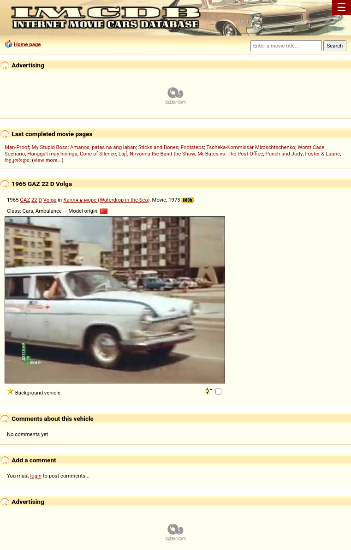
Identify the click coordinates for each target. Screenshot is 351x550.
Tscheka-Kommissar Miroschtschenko (250, 147)
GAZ (25, 200)
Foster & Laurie (322, 153)
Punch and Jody (284, 153)
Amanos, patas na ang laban (103, 147)
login (36, 475)
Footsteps (192, 147)
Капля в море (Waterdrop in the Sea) (106, 200)
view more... (48, 160)
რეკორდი (17, 160)
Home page (27, 44)
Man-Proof (17, 147)
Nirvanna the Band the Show (162, 153)
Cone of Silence (98, 153)
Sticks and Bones (158, 147)
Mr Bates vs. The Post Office (230, 153)
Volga (50, 200)
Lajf (123, 153)
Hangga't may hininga (52, 153)
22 (34, 200)
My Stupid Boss (49, 147)
